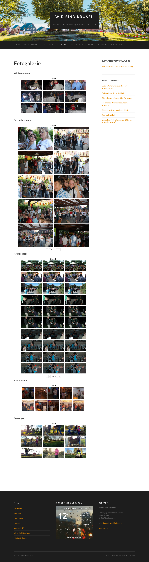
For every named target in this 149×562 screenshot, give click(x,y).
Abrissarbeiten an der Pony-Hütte (115, 110)
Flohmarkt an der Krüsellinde (113, 93)
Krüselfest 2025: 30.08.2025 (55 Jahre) (117, 67)
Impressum (103, 528)
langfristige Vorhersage (74, 537)
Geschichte (49, 45)
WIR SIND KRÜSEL (74, 17)
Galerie (63, 45)
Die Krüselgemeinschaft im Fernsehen (117, 98)
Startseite (21, 45)
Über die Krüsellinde (97, 45)
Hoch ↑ (132, 555)
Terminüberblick (108, 115)
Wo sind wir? (77, 45)
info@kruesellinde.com (112, 523)
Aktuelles (35, 45)
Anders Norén (120, 555)
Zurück (53, 78)
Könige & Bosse (118, 45)
